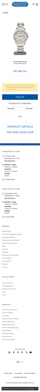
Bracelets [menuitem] (5, 252)
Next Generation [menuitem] (7, 286)
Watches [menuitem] (5, 264)
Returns (29, 108)
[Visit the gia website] (20, 362)
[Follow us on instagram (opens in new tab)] (18, 352)
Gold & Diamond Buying (10, 319)
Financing (5, 316)
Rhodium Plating (8, 333)
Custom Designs (7, 313)
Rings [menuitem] (4, 246)
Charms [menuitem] (4, 267)
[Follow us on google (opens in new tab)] (9, 352)
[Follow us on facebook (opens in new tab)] (13, 352)
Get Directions (9, 161)
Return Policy (8, 373)
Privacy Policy (18, 373)
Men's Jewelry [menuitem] (6, 258)
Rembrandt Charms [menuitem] (9, 289)
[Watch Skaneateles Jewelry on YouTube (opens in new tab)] (30, 352)
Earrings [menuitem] (5, 249)
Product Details (20, 126)
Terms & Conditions (29, 373)
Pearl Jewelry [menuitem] (6, 261)
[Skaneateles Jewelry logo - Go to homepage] (20, 4)
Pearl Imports (7, 330)
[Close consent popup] (36, 388)
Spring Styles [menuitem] (6, 231)
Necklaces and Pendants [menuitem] (10, 255)
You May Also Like (20, 132)
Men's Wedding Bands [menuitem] (9, 243)
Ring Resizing (6, 336)
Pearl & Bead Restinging (10, 327)
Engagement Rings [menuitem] (8, 237)
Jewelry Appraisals (8, 322)
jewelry (6, 13)
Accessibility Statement (20, 377)
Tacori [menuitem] (4, 295)
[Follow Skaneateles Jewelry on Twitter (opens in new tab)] (26, 352)
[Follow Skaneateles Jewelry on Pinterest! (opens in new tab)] (22, 352)
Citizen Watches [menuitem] (7, 283)
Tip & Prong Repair (8, 339)
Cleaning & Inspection (9, 310)
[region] (20, 38)
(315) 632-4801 (9, 217)
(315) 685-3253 (20, 63)
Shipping (11, 108)
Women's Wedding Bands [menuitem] (11, 240)
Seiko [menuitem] (4, 292)
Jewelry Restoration (8, 325)
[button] (7, 4)
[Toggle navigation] (3, 4)
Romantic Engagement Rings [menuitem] (12, 234)
